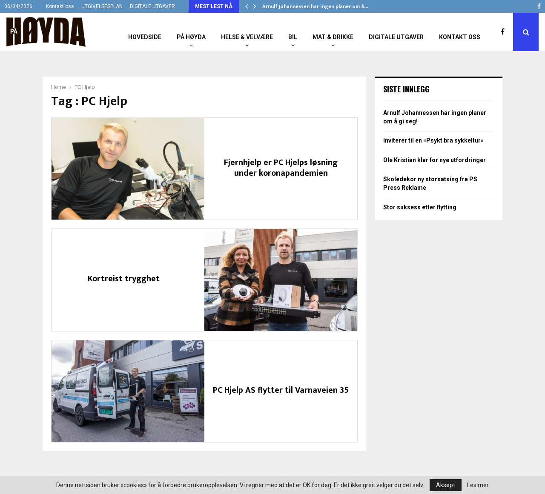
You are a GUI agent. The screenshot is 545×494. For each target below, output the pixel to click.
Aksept (445, 485)
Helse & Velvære (247, 37)
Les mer (478, 485)
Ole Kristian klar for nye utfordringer (434, 160)
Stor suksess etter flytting (419, 207)
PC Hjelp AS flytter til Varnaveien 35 (281, 390)
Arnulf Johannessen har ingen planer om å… (315, 6)
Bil (292, 37)
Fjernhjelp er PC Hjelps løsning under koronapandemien (281, 167)
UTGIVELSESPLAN (102, 6)
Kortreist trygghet (124, 278)
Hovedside (144, 37)
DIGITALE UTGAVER (152, 6)
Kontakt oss (60, 6)
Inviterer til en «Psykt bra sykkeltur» (433, 140)
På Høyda (191, 37)
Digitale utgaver (396, 37)
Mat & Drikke (333, 37)
